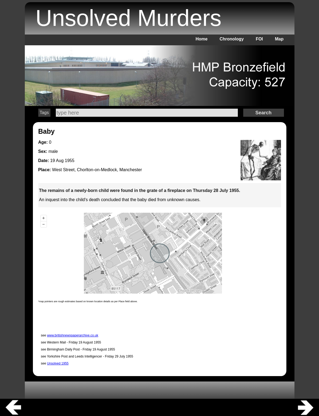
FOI (259, 39)
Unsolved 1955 (57, 363)
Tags (44, 112)
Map (279, 39)
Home (201, 39)
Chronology (231, 39)
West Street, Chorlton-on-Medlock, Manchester (97, 169)
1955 (69, 160)
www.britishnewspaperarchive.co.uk (72, 335)
